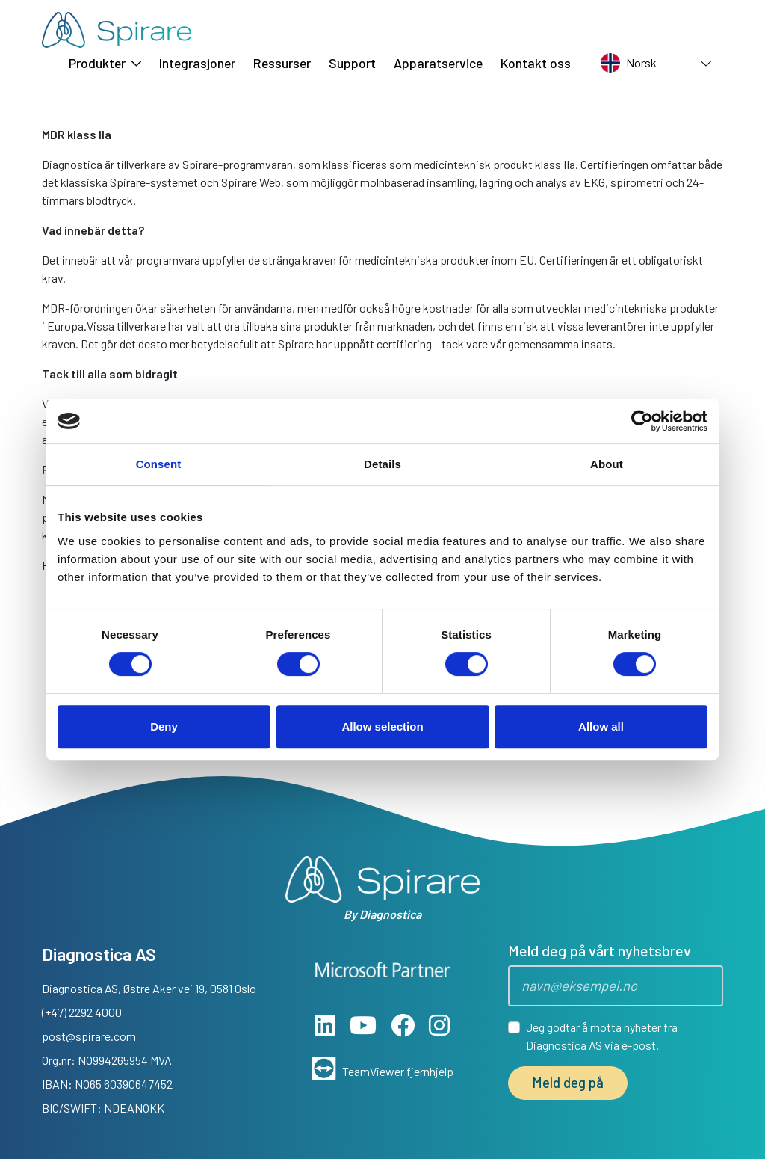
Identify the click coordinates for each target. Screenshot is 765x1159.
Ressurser (282, 63)
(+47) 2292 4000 (82, 1012)
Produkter (105, 63)
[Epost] (615, 986)
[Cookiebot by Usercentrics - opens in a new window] (642, 421)
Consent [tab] (159, 464)
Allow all (601, 726)
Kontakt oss (536, 63)
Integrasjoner (197, 63)
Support (352, 63)
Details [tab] (382, 464)
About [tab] (606, 464)
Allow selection (382, 726)
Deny (164, 726)
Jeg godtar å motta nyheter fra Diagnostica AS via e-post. (602, 1036)
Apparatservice (438, 63)
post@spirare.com (89, 1036)
